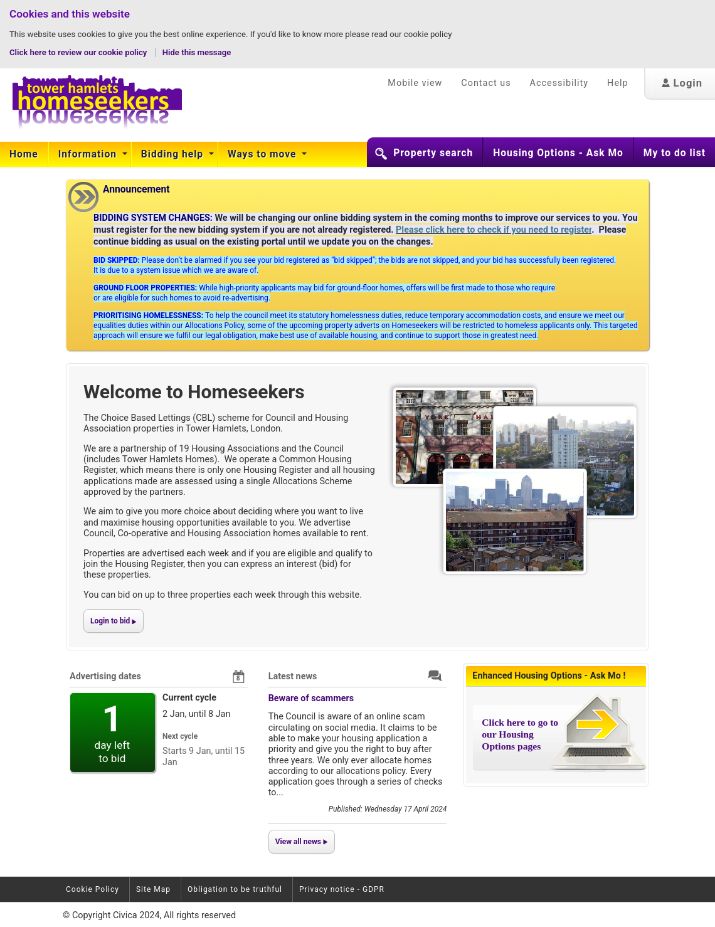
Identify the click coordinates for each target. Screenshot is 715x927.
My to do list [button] (675, 153)
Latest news (292, 676)
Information (89, 154)
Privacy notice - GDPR (341, 889)
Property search (433, 153)
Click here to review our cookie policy (79, 52)
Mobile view (415, 83)
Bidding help (173, 154)
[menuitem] (24, 154)
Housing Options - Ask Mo (558, 153)
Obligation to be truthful (235, 889)
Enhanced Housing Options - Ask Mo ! (548, 675)
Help (617, 83)
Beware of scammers (311, 698)
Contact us (486, 83)
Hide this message (196, 52)
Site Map (153, 889)
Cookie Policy (92, 889)
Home (23, 154)
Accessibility (559, 83)
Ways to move (263, 154)
